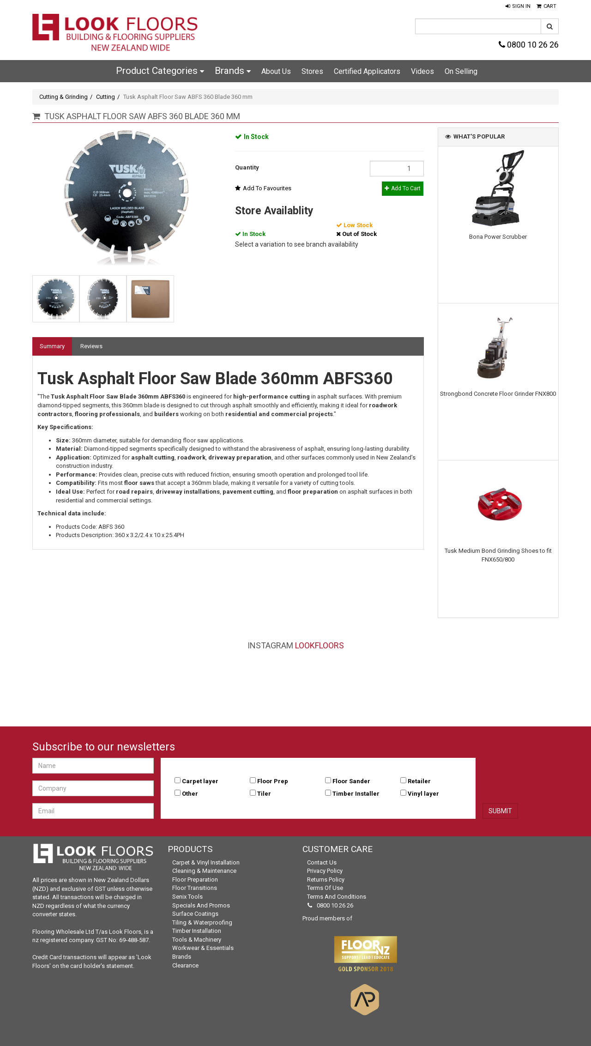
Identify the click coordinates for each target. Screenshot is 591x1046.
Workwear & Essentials (203, 947)
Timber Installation (196, 930)
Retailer (419, 781)
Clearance (185, 965)
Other (190, 793)
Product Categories (160, 70)
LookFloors (319, 645)
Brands (233, 70)
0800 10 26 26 (529, 44)
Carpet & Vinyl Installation (206, 862)
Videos (422, 71)
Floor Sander (351, 781)
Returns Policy (325, 879)
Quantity (247, 167)
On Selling (461, 71)
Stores (312, 71)
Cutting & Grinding (63, 96)
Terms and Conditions (336, 896)
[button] (518, 6)
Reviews (91, 346)
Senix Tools (187, 896)
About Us (276, 71)
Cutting (105, 96)
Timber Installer (356, 793)
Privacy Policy (325, 870)
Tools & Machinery (196, 939)
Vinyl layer (423, 793)
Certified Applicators (367, 71)
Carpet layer (200, 781)
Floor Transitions (194, 887)
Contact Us (322, 862)
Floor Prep (272, 781)
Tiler (264, 793)
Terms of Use (325, 887)
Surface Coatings (195, 913)
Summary (52, 346)
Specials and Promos (201, 905)
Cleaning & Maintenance (204, 870)
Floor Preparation (195, 879)
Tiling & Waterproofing (202, 922)
